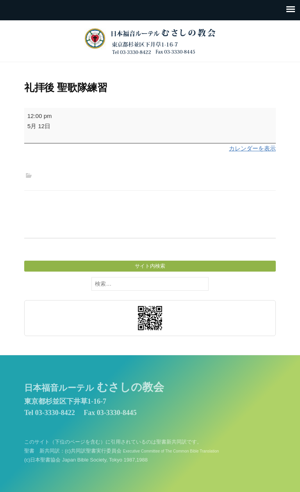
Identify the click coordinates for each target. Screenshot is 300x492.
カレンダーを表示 (252, 148)
